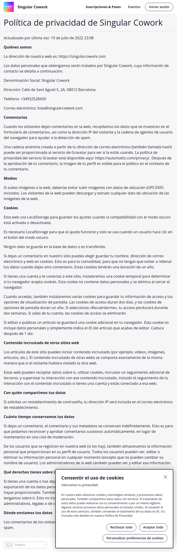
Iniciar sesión (159, 7)
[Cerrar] (165, 477)
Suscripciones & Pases (103, 7)
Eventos (134, 7)
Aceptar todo (153, 527)
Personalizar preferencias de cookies (134, 538)
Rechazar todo (121, 527)
